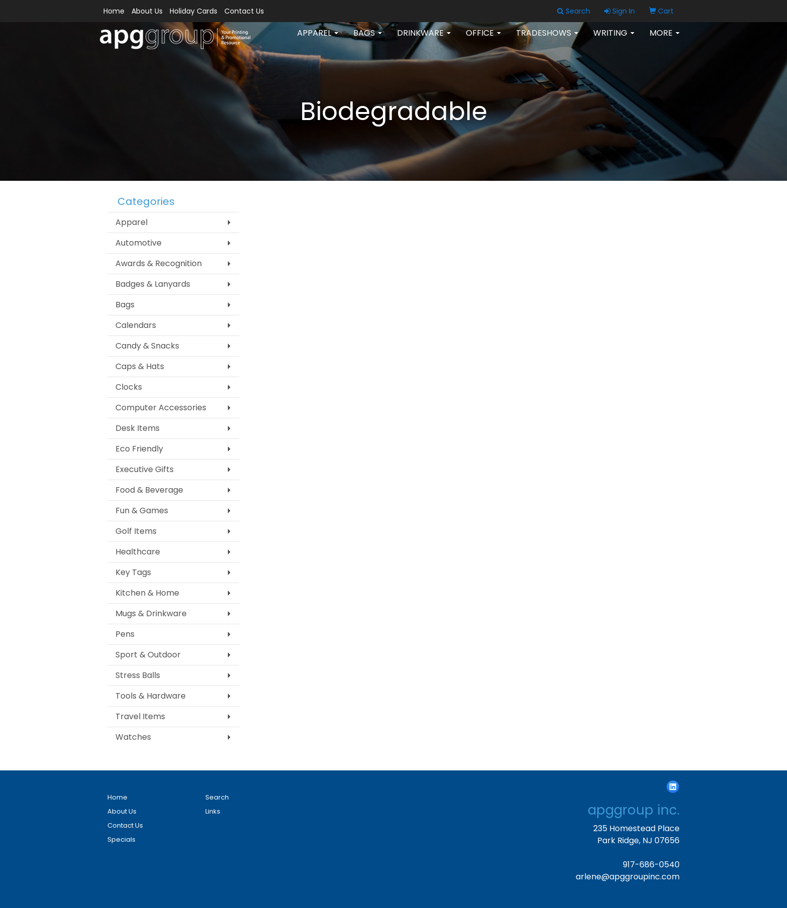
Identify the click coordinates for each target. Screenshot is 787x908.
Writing (613, 40)
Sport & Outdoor (148, 654)
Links (212, 811)
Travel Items (140, 716)
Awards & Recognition (158, 263)
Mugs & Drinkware (151, 613)
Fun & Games (141, 510)
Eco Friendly (139, 449)
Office (483, 40)
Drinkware (424, 40)
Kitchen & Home (147, 593)
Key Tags (133, 572)
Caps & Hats (139, 366)
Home (113, 11)
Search (217, 797)
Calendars (135, 325)
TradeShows (547, 40)
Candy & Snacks (147, 346)
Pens (125, 634)
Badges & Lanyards (152, 284)
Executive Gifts (144, 469)
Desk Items (137, 428)
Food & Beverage (149, 490)
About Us (147, 11)
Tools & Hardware (150, 696)
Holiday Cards (193, 11)
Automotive (138, 243)
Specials (121, 839)
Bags (367, 40)
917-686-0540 (651, 864)
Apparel (317, 40)
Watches (133, 737)
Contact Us (244, 11)
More (664, 40)
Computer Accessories (160, 407)
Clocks (128, 387)
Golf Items (136, 531)
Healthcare (137, 551)
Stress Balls (137, 675)
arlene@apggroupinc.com (628, 876)
